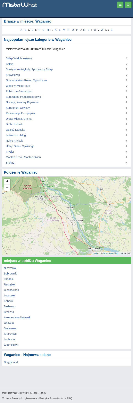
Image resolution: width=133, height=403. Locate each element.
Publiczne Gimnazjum (19, 91)
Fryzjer (10, 151)
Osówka (9, 322)
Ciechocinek (11, 290)
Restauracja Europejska (20, 113)
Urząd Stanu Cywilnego (20, 146)
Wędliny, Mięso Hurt (18, 85)
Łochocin (9, 339)
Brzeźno (9, 311)
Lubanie (9, 279)
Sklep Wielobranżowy (19, 58)
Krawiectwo (13, 74)
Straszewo (10, 333)
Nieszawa (10, 268)
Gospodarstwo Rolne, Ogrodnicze (26, 80)
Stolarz (10, 162)
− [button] (7, 188)
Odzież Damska (15, 129)
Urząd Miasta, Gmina (18, 118)
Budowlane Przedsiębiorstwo (23, 96)
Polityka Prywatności (51, 398)
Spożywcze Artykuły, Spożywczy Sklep (29, 69)
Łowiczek (9, 295)
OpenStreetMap (110, 253)
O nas (5, 398)
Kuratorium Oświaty (18, 107)
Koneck (8, 300)
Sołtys (9, 63)
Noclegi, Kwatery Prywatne (22, 102)
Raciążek (9, 284)
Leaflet (96, 253)
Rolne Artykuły (14, 140)
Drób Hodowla (14, 124)
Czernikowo (11, 344)
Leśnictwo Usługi (16, 135)
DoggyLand (11, 362)
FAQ (69, 398)
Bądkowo (9, 306)
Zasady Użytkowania (24, 398)
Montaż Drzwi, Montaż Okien (23, 157)
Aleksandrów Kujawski (17, 317)
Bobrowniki (10, 273)
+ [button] (7, 182)
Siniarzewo (10, 328)
